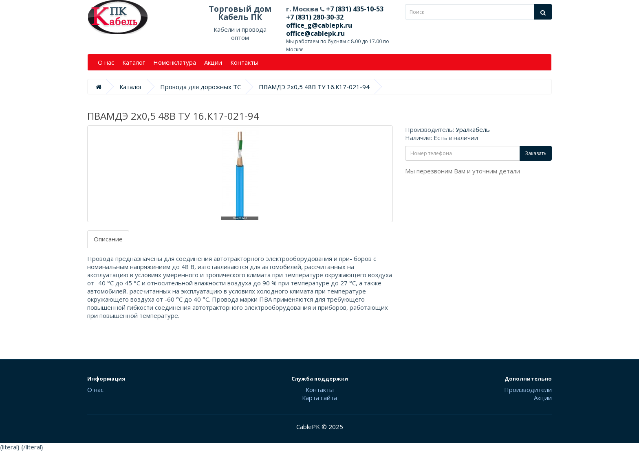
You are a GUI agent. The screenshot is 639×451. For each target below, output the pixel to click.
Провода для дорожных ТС (200, 87)
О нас (106, 62)
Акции (213, 62)
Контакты (244, 62)
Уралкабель (473, 129)
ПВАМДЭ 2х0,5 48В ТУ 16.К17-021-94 (314, 87)
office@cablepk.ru (315, 33)
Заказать (535, 153)
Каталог (133, 62)
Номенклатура (174, 62)
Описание (108, 239)
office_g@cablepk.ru (319, 25)
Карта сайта (319, 398)
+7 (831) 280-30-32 (315, 17)
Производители (528, 389)
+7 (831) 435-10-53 (353, 8)
